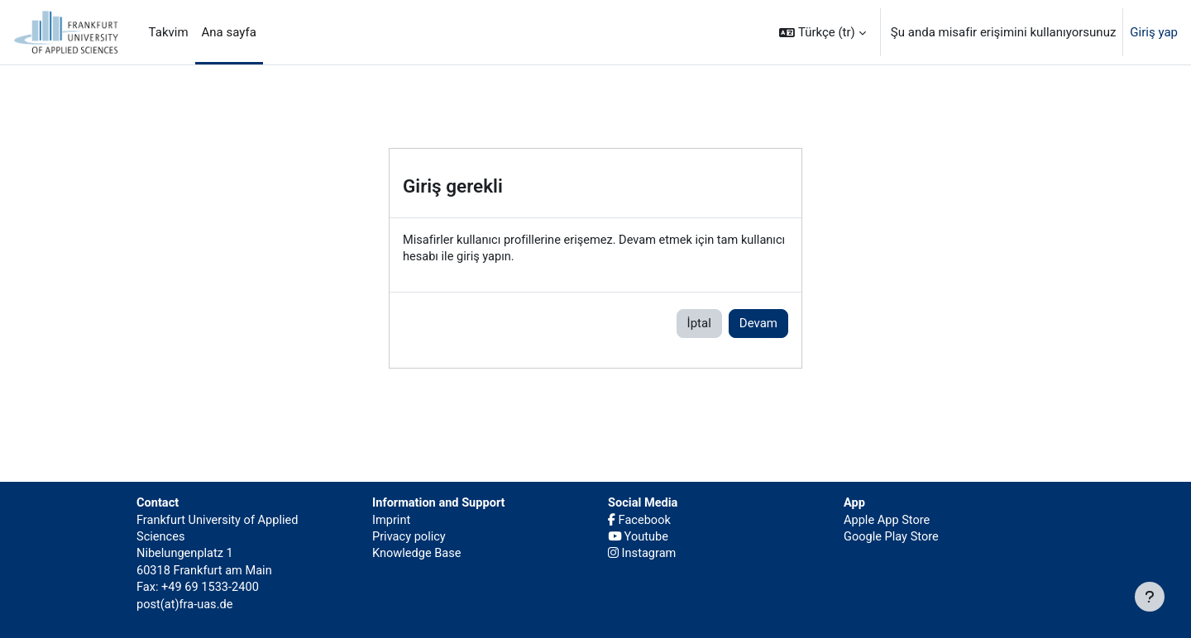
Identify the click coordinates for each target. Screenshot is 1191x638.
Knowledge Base (418, 551)
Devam (758, 324)
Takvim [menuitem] (169, 32)
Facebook (640, 516)
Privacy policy (409, 533)
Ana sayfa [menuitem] (229, 32)
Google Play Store (892, 533)
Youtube (639, 533)
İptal (699, 324)
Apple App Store (888, 516)
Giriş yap (1154, 32)
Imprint (392, 516)
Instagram (642, 551)
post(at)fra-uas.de (186, 603)
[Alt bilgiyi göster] (1150, 597)
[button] (822, 32)
